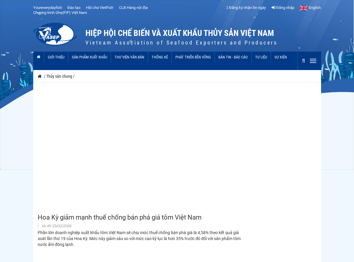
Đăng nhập (283, 7)
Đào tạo (73, 7)
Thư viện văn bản (129, 57)
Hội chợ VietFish (99, 7)
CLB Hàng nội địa (133, 7)
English (310, 7)
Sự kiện (280, 57)
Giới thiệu (56, 57)
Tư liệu (261, 57)
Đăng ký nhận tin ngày (246, 7)
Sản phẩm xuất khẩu (89, 57)
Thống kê (160, 57)
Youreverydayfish (47, 7)
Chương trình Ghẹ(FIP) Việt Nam (60, 12)
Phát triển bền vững (193, 57)
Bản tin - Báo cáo (233, 57)
